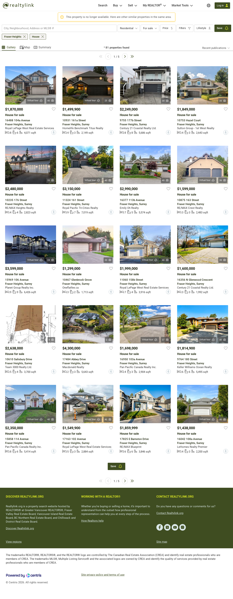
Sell (130, 5)
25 (108, 100)
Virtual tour (35, 100)
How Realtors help (92, 520)
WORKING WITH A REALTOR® (101, 496)
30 (165, 101)
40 (50, 100)
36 (222, 180)
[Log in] (222, 5)
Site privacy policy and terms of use (103, 574)
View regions (14, 541)
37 (165, 340)
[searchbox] (57, 28)
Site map (161, 541)
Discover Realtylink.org (20, 528)
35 (222, 101)
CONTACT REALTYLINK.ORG (175, 496)
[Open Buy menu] (120, 5)
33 (50, 180)
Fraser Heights (12, 36)
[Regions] (208, 5)
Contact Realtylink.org (169, 513)
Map (27, 47)
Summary (45, 47)
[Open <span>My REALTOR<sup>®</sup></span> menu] (164, 5)
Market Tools (180, 5)
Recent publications (214, 48)
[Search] (103, 5)
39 (222, 260)
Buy (115, 5)
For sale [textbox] (148, 28)
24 (50, 260)
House (36, 36)
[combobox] (59, 28)
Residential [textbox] (126, 28)
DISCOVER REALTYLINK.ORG (25, 496)
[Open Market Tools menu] (191, 5)
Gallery (11, 47)
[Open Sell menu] (135, 5)
